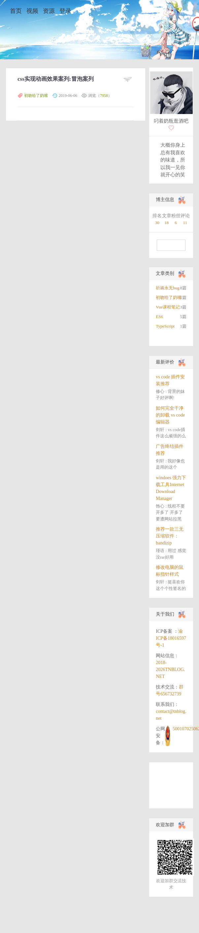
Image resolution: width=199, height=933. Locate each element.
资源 (49, 11)
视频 (32, 11)
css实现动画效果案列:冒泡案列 (55, 79)
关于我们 (165, 614)
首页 (16, 11)
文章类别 (165, 273)
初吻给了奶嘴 (36, 95)
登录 (65, 11)
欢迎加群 (165, 824)
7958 (104, 95)
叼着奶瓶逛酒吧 (171, 121)
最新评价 (165, 362)
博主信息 (165, 199)
